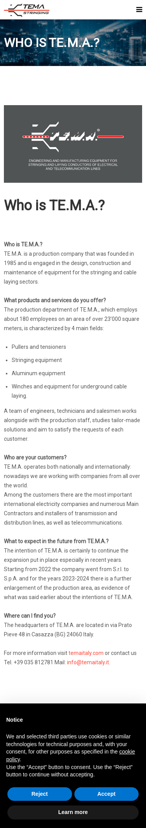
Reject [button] (40, 794)
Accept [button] (106, 794)
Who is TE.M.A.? (54, 205)
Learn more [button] (73, 812)
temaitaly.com (86, 653)
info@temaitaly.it (88, 662)
